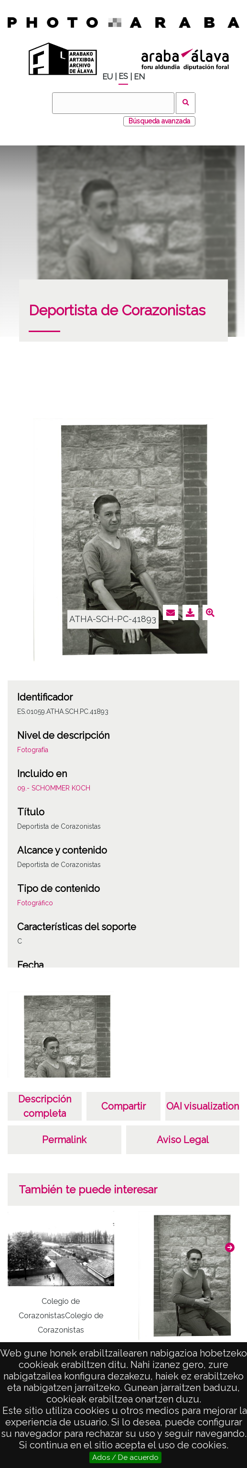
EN (139, 76)
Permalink (64, 1139)
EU (107, 76)
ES (123, 76)
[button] (230, 1247)
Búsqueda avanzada (159, 121)
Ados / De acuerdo (125, 1457)
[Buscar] (113, 103)
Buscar (185, 103)
